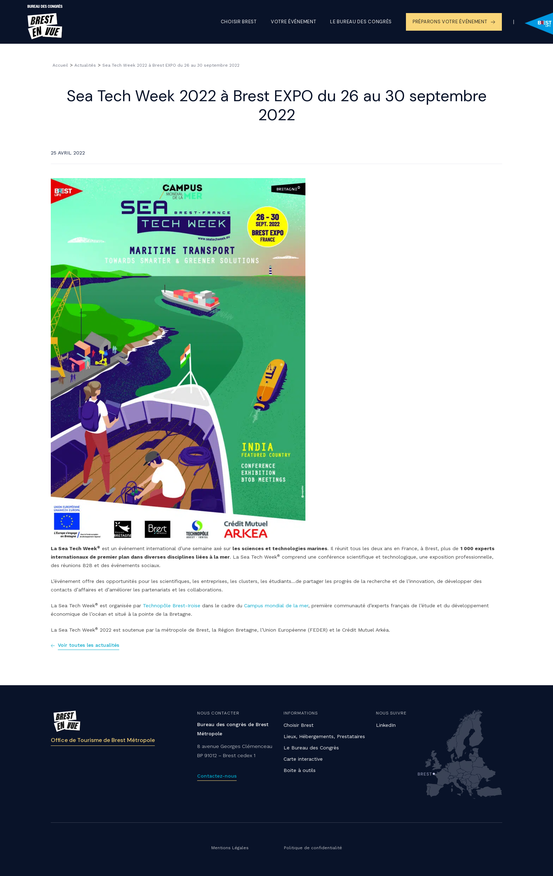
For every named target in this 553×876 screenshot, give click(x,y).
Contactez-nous (217, 776)
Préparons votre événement (450, 22)
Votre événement (293, 22)
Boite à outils (300, 770)
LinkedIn (386, 725)
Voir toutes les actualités (88, 645)
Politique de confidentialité (313, 847)
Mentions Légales (230, 847)
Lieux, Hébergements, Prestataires (324, 736)
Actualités (85, 65)
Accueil (60, 65)
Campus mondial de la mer (276, 605)
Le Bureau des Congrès (311, 747)
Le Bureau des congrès (361, 22)
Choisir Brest (239, 22)
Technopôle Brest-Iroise (171, 605)
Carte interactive (303, 759)
